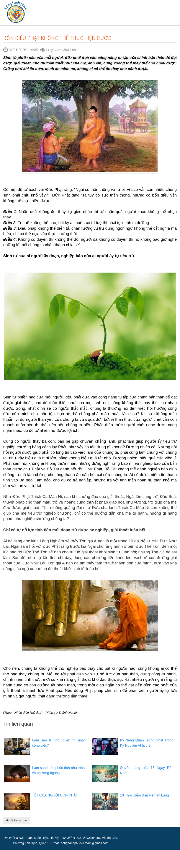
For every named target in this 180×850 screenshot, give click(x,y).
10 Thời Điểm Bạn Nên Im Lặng (144, 795)
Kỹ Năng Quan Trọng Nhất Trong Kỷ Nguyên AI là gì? (146, 742)
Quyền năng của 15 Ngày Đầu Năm (146, 770)
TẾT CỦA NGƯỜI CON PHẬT (55, 795)
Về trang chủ (16, 820)
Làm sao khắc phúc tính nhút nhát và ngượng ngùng (59, 770)
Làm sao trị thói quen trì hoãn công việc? (59, 742)
